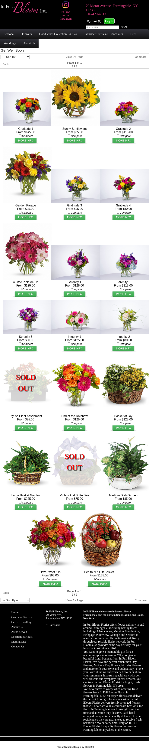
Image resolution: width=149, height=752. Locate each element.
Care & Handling (21, 622)
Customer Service (21, 617)
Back (5, 64)
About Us (17, 626)
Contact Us (17, 646)
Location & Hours (22, 636)
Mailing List (18, 641)
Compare (141, 56)
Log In (109, 21)
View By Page (74, 56)
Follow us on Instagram (66, 13)
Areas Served (19, 631)
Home (14, 612)
